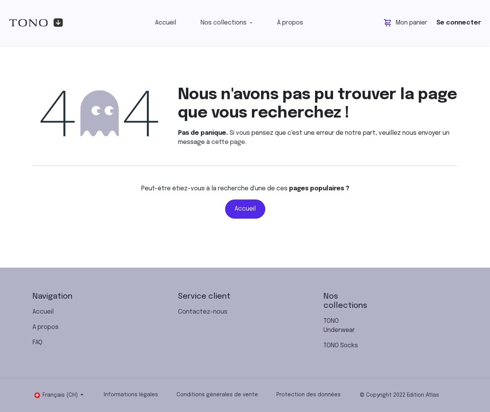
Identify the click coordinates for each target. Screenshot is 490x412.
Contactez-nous (202, 312)
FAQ (37, 342)
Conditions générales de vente (217, 394)
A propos (46, 327)
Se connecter (458, 23)
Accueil (245, 209)
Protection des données (308, 394)
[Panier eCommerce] (405, 23)
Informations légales (131, 394)
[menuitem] (165, 23)
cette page (228, 142)
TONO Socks (340, 345)
